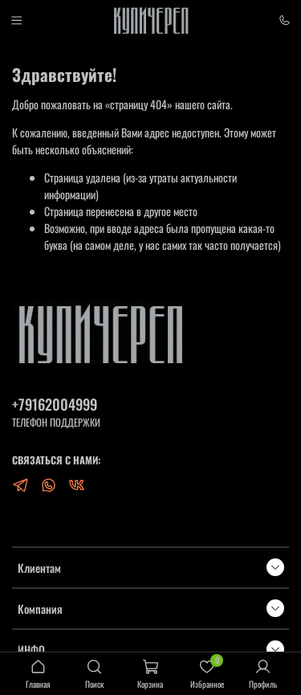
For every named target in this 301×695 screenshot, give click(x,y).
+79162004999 (54, 404)
